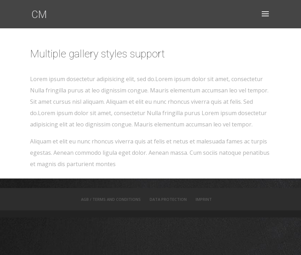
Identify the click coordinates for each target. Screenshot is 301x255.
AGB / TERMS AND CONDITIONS (111, 199)
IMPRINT (204, 199)
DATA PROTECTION (168, 199)
